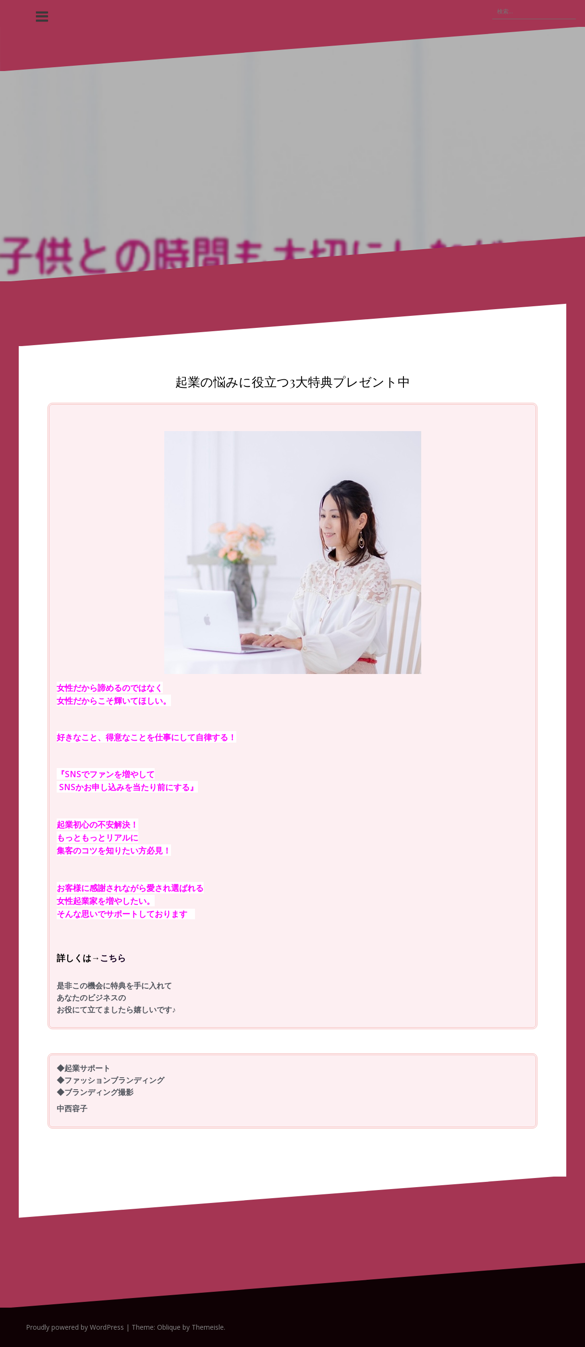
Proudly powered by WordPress (75, 1327)
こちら (113, 957)
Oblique (169, 1327)
